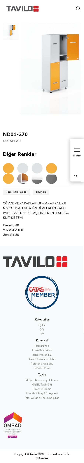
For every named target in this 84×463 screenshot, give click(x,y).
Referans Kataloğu (42, 363)
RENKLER (41, 192)
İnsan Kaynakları (42, 350)
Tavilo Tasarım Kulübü (42, 359)
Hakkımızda (42, 345)
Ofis (42, 329)
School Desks (42, 368)
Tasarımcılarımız (42, 354)
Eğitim (42, 325)
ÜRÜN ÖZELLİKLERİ (16, 192)
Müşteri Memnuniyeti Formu (42, 380)
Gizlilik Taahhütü (42, 384)
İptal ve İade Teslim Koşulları (42, 397)
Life (42, 333)
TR (75, 176)
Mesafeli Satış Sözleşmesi (42, 393)
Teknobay (42, 458)
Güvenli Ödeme (42, 389)
